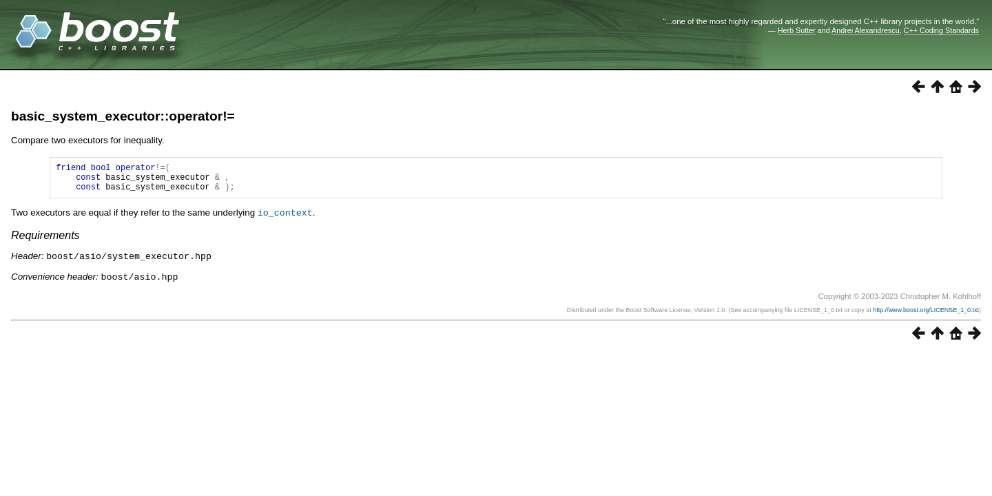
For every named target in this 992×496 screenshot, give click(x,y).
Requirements (45, 241)
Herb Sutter (797, 30)
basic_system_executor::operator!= (123, 116)
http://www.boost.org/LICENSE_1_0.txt (926, 314)
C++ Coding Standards (941, 30)
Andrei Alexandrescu (865, 30)
